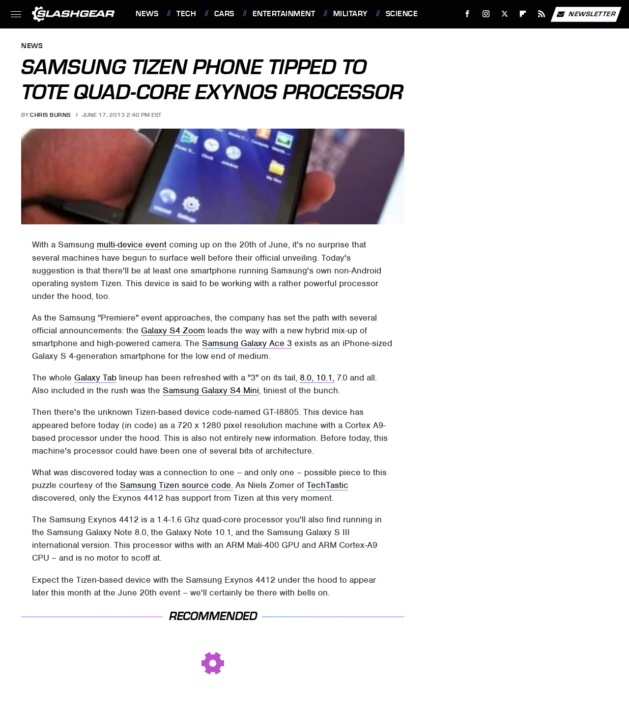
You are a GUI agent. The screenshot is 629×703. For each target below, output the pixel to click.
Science (402, 13)
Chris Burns (50, 114)
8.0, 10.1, (317, 377)
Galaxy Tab (95, 377)
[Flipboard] (523, 14)
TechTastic (327, 485)
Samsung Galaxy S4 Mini (211, 390)
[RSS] (542, 14)
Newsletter (586, 14)
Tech (186, 13)
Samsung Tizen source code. (176, 485)
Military (350, 13)
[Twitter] (504, 14)
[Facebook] (467, 14)
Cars (224, 13)
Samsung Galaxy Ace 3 (247, 343)
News (147, 13)
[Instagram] (486, 14)
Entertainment (284, 13)
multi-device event (132, 244)
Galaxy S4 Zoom (173, 330)
